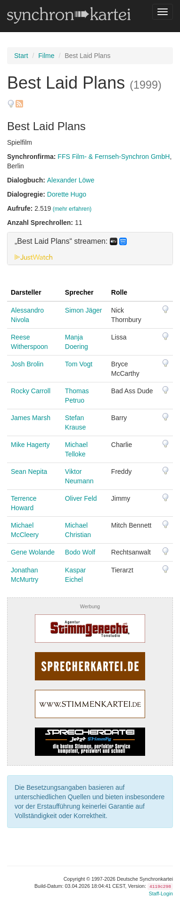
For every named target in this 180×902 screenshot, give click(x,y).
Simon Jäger (83, 310)
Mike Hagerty (30, 444)
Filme (46, 55)
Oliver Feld (81, 498)
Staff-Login (161, 893)
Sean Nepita (29, 471)
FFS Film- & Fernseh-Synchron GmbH (113, 156)
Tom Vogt (78, 364)
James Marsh (30, 418)
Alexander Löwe (70, 180)
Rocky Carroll (30, 391)
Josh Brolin (27, 364)
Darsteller (26, 292)
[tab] (90, 248)
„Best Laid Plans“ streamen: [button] (71, 241)
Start (21, 55)
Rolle (119, 292)
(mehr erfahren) (72, 209)
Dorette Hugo (66, 194)
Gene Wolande (33, 552)
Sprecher (79, 292)
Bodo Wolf (80, 552)
